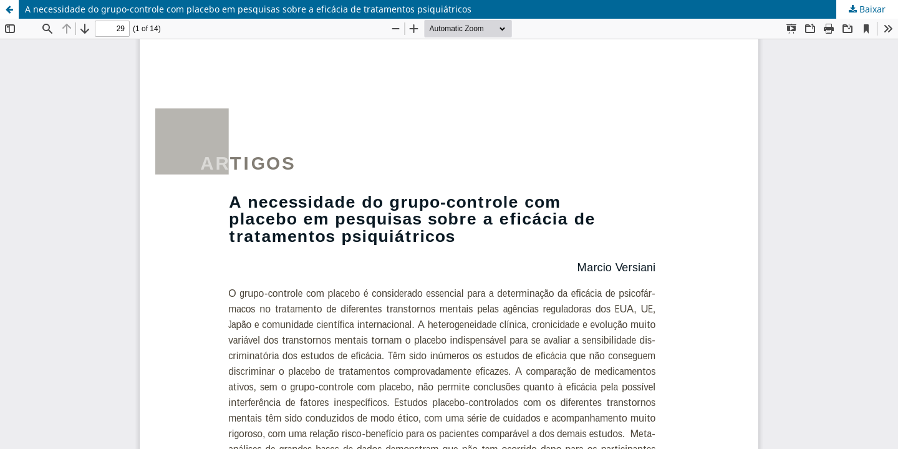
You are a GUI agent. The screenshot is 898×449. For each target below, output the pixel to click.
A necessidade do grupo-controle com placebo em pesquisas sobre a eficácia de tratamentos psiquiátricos (248, 9)
